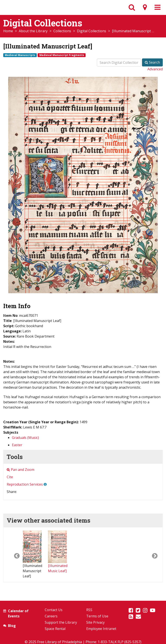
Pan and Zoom (20, 469)
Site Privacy (95, 622)
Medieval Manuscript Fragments (61, 55)
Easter (17, 445)
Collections (62, 31)
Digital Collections (91, 31)
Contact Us (53, 609)
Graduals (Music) (25, 437)
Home (8, 31)
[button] (13, 555)
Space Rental (55, 628)
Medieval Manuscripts (20, 55)
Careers (51, 616)
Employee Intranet (101, 628)
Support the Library (61, 622)
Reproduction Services (25, 484)
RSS (89, 609)
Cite (10, 477)
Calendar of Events (18, 613)
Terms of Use (97, 616)
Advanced (155, 69)
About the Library (33, 31)
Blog (12, 625)
